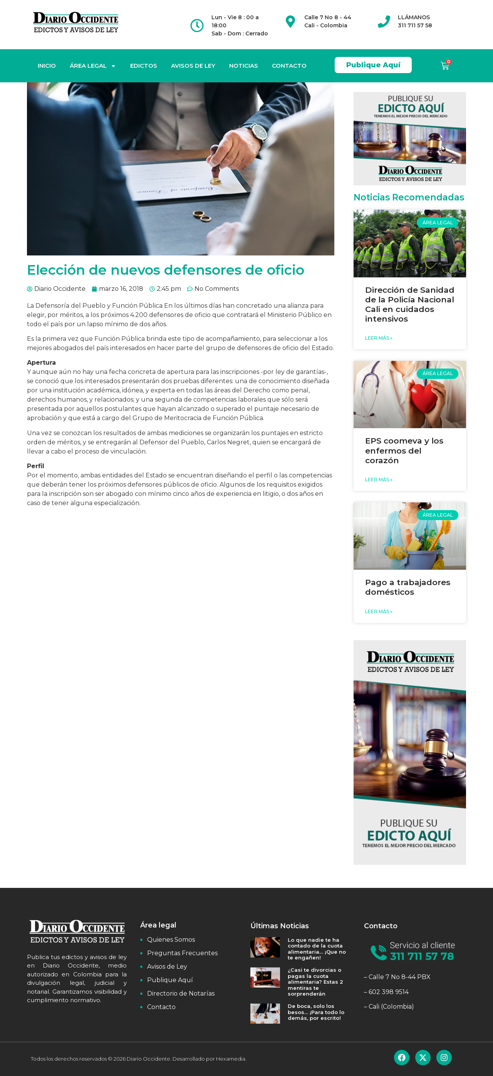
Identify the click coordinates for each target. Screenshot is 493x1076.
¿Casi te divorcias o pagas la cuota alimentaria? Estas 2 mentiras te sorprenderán (315, 982)
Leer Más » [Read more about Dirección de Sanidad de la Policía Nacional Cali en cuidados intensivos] (378, 338)
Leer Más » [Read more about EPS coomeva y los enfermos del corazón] (378, 479)
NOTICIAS (243, 65)
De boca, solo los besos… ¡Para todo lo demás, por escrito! (316, 1012)
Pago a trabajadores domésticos (407, 587)
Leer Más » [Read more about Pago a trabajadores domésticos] (378, 611)
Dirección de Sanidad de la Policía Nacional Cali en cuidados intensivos (409, 304)
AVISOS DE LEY (193, 65)
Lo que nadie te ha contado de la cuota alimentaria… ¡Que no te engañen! (317, 949)
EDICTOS (143, 65)
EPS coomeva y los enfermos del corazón (404, 450)
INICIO (47, 65)
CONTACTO (289, 65)
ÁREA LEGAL (93, 66)
